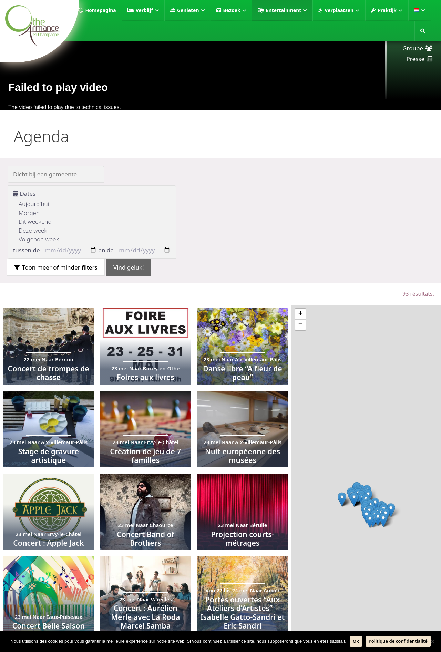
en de (106, 250)
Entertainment (286, 10)
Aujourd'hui (34, 204)
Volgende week (39, 239)
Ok (356, 641)
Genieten (191, 10)
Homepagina (100, 10)
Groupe (412, 48)
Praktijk (390, 10)
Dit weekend (35, 221)
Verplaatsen (342, 10)
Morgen (29, 213)
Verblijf (147, 10)
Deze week (33, 230)
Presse (415, 59)
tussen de (26, 250)
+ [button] (300, 314)
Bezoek (234, 10)
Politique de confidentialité (398, 641)
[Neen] (432, 641)
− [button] (300, 325)
